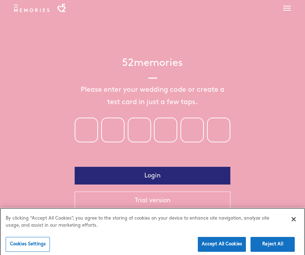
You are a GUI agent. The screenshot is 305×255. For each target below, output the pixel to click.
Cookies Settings (28, 246)
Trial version (153, 200)
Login (152, 175)
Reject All (272, 246)
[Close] (293, 221)
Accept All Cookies (222, 246)
